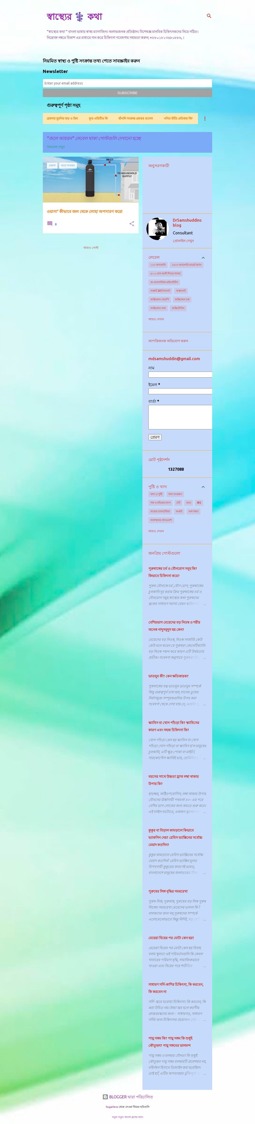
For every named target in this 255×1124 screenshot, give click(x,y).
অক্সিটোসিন (178, 308)
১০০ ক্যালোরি (158, 264)
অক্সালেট (181, 290)
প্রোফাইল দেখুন (183, 241)
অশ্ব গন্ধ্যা (193, 511)
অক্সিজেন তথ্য (158, 308)
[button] (132, 224)
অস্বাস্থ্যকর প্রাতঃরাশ (161, 520)
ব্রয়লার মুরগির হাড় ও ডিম (62, 118)
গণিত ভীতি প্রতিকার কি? (178, 118)
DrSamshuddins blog (187, 222)
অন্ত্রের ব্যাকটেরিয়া (160, 511)
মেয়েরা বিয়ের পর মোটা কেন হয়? (171, 938)
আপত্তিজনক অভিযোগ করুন (168, 341)
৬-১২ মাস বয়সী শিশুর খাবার (165, 273)
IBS (199, 502)
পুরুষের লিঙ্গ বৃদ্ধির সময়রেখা (168, 891)
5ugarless (112, 1106)
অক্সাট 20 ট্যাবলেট (160, 290)
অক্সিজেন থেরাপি (159, 299)
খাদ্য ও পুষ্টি (156, 494)
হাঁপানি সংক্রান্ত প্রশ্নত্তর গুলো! (136, 118)
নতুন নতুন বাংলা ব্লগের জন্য (127, 1117)
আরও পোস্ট (90, 247)
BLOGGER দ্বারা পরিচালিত (127, 1097)
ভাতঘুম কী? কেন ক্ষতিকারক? (168, 676)
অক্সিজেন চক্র (182, 299)
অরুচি (179, 511)
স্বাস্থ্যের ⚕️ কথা (74, 16)
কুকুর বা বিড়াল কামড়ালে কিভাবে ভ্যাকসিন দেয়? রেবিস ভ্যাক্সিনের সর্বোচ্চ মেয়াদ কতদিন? (175, 837)
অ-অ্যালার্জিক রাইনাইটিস (164, 282)
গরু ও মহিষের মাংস (160, 502)
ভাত (188, 502)
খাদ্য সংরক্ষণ (175, 494)
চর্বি (178, 502)
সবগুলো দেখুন (56, 146)
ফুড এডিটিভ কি (98, 118)
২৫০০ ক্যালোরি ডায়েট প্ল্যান (186, 264)
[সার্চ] (209, 16)
